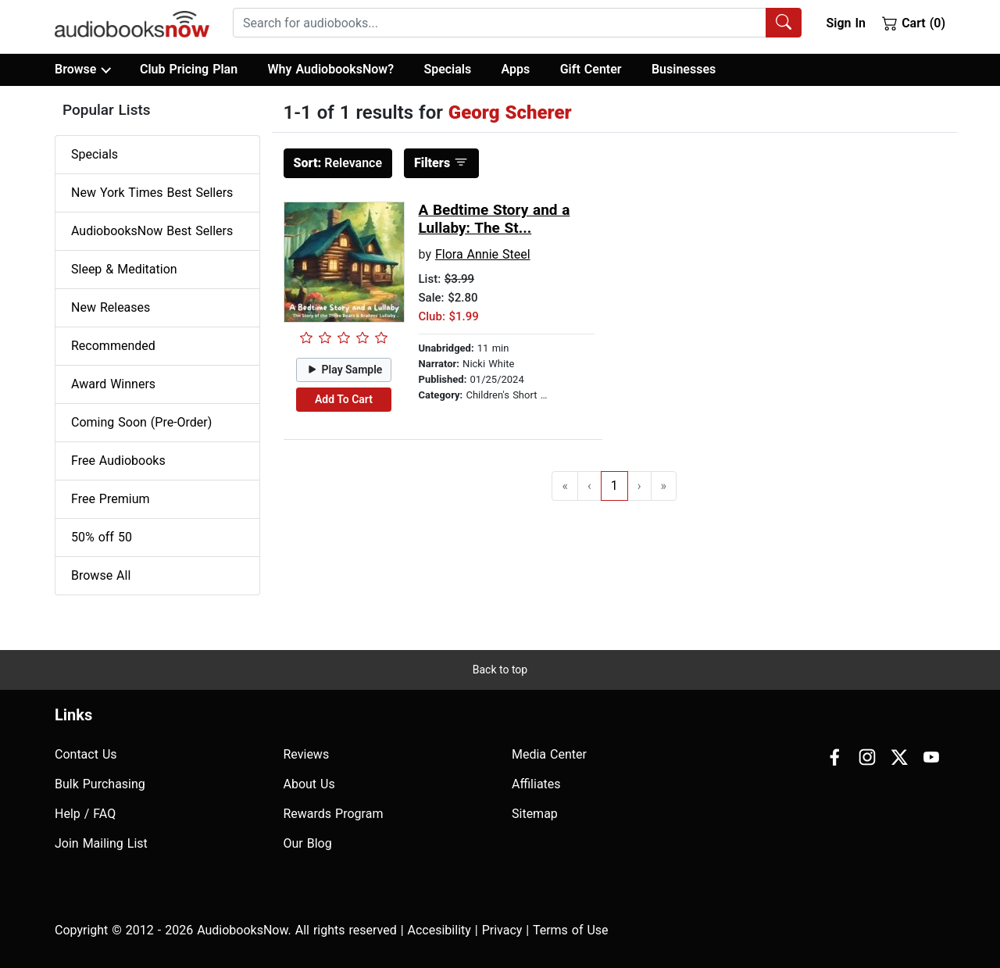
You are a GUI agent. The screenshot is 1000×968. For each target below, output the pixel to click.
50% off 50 (101, 537)
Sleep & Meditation (124, 269)
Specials (447, 69)
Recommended (113, 345)
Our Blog (308, 843)
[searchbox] (499, 23)
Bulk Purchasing (100, 784)
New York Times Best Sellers (152, 192)
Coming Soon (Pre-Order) (141, 422)
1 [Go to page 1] (614, 485)
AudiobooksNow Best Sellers (152, 230)
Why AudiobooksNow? (331, 69)
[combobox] (517, 23)
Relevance (338, 162)
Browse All (100, 575)
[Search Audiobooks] (784, 23)
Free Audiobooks (118, 460)
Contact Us (86, 754)
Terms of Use (571, 930)
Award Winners (113, 384)
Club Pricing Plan (189, 69)
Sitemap (535, 813)
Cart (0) (913, 22)
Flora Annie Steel (482, 254)
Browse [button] (82, 69)
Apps (516, 69)
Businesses (684, 69)
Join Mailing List (101, 843)
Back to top (500, 669)
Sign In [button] (845, 23)
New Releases (110, 307)
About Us (309, 784)
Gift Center (591, 69)
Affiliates (536, 784)
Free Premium (110, 498)
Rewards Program (334, 813)
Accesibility (439, 930)
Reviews (307, 754)
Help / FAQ (85, 813)
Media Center (549, 754)
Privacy (502, 930)
